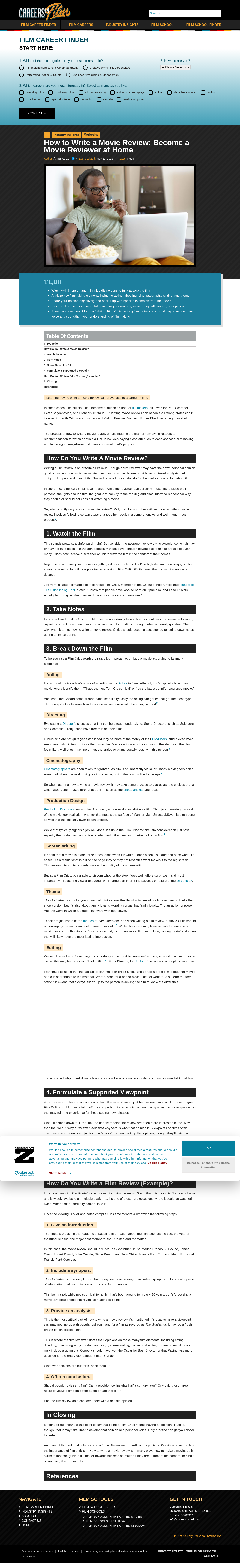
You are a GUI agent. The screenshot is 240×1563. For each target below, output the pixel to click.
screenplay (184, 881)
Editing (159, 92)
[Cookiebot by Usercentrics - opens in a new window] (24, 1555)
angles (138, 790)
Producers (159, 739)
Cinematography (95, 92)
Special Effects (60, 99)
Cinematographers (57, 769)
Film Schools (95, 1511)
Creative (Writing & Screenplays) (110, 67)
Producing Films (65, 92)
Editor (139, 961)
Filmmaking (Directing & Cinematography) (52, 67)
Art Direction (33, 99)
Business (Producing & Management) (96, 74)
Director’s (69, 723)
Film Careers (79, 25)
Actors (122, 683)
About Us (29, 1516)
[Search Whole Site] (216, 13)
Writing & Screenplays (130, 92)
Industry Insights (120, 25)
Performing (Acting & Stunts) (44, 74)
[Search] (180, 13)
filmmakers (140, 408)
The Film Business (185, 92)
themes (88, 921)
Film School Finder (201, 25)
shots (127, 790)
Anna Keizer (60, 158)
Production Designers (59, 809)
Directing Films (35, 92)
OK (209, 1530)
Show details (58, 1555)
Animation (86, 99)
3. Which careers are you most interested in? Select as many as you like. (73, 85)
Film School (160, 25)
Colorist (108, 99)
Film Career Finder (37, 25)
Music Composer (134, 99)
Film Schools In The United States (113, 1516)
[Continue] (37, 113)
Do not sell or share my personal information (209, 1547)
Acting (211, 92)
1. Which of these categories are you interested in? (61, 61)
